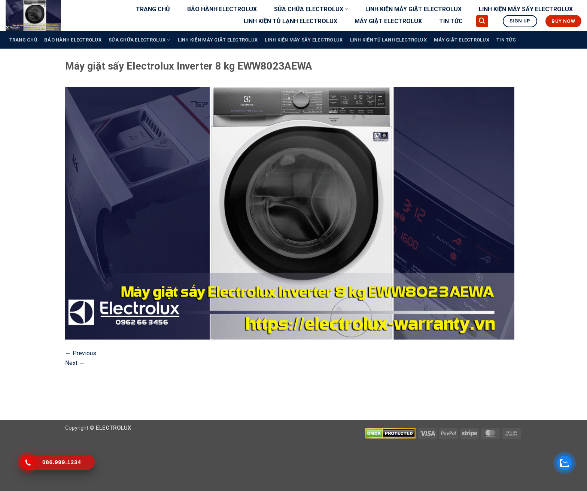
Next (75, 362)
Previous (80, 353)
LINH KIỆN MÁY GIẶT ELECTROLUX (413, 9)
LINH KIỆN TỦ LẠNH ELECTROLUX (290, 21)
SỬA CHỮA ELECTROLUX (311, 9)
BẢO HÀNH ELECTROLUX (222, 9)
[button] (482, 21)
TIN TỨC (451, 21)
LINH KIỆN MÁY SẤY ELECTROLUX (526, 9)
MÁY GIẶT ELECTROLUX (388, 21)
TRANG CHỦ (153, 9)
